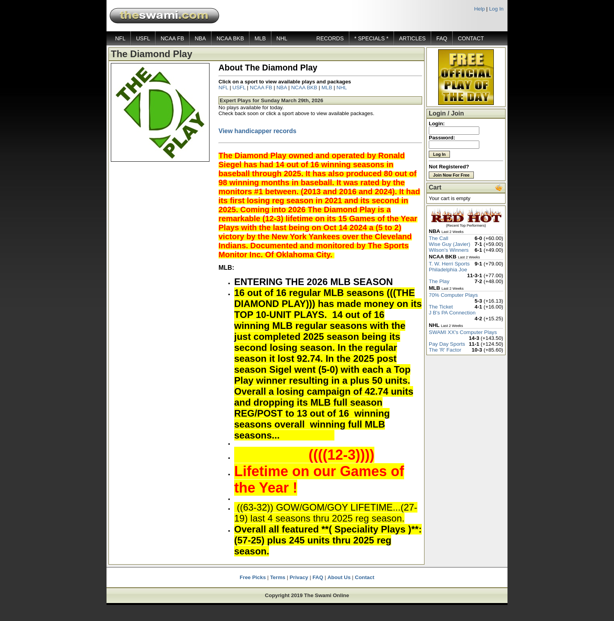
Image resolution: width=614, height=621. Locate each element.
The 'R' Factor (445, 350)
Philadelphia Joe (448, 270)
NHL (281, 38)
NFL (120, 38)
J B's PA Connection (452, 313)
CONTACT (471, 38)
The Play (439, 281)
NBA (200, 38)
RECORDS (330, 38)
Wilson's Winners (449, 250)
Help (479, 9)
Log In (496, 9)
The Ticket (441, 307)
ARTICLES (412, 38)
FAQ (441, 38)
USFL (143, 38)
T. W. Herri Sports (449, 264)
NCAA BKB (230, 38)
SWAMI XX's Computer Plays (463, 332)
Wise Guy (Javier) (449, 244)
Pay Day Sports (447, 344)
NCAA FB (172, 38)
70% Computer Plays (453, 295)
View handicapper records (257, 131)
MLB (260, 38)
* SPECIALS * (371, 38)
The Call (438, 238)
